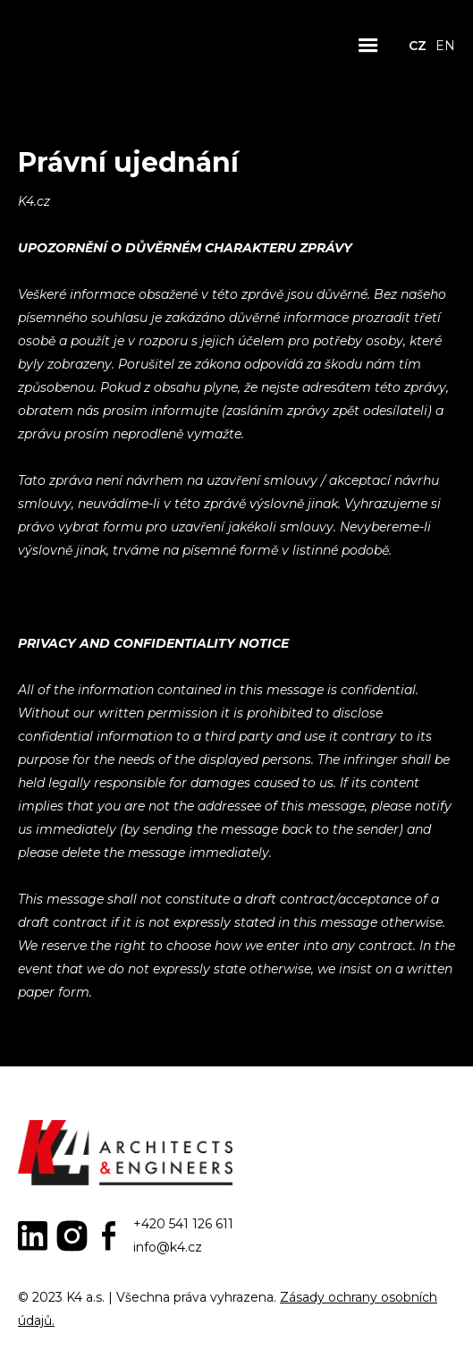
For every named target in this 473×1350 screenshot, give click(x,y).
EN (445, 46)
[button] (368, 45)
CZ (418, 46)
